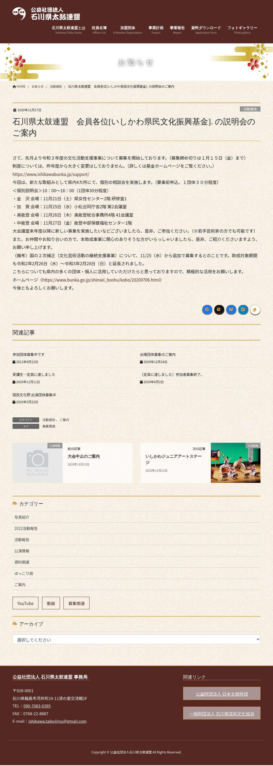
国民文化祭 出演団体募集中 (35, 394)
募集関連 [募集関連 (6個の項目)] (78, 603)
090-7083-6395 (37, 707)
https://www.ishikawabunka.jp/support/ (53, 174)
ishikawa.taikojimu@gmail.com (58, 722)
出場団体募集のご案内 (158, 354)
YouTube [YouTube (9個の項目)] (26, 603)
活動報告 (250, 108)
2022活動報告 (26, 528)
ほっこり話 (23, 573)
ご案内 (64, 419)
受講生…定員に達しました (35, 374)
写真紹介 (21, 517)
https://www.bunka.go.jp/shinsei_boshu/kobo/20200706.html (103, 279)
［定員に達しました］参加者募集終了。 (173, 374)
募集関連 (48, 426)
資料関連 (21, 562)
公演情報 (21, 550)
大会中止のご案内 (85, 456)
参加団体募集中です (29, 354)
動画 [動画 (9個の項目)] (52, 603)
